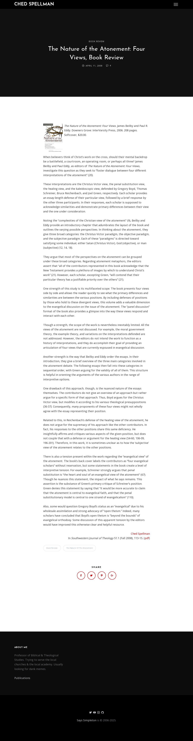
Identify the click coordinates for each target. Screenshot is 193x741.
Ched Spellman (34, 4)
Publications (22, 678)
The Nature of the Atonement (79, 548)
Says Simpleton (86, 720)
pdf (147, 538)
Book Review (96, 41)
